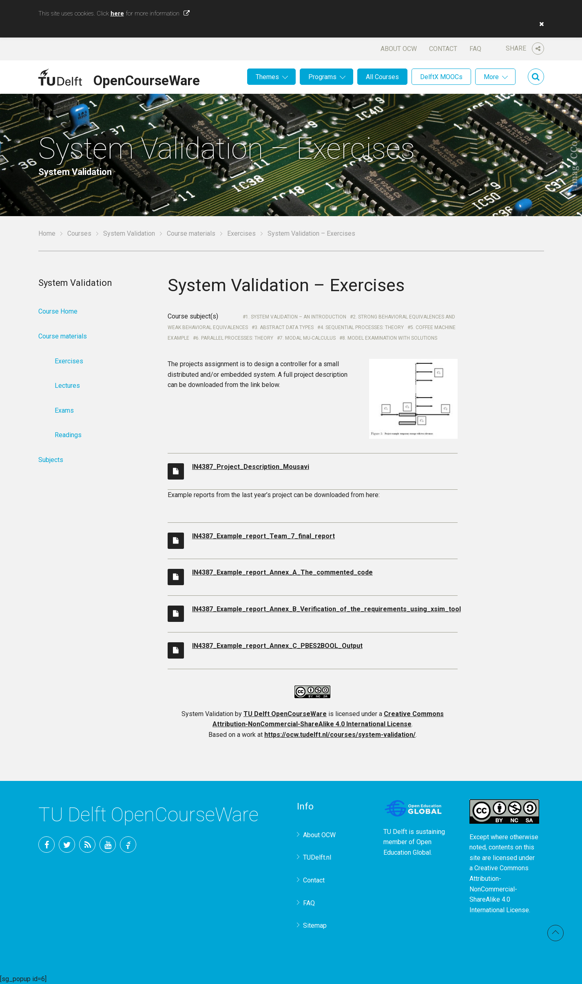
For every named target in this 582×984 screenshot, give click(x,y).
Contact (443, 49)
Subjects (50, 460)
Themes (267, 77)
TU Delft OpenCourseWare (285, 714)
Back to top (555, 933)
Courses (79, 233)
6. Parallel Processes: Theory (234, 338)
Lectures (67, 385)
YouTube (108, 844)
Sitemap (315, 925)
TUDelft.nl (317, 857)
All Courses (382, 77)
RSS (87, 844)
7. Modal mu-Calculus (308, 338)
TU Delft (128, 844)
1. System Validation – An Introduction (296, 317)
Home (46, 233)
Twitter (67, 844)
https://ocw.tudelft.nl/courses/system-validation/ (340, 735)
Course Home (57, 311)
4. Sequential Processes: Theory (362, 327)
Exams (64, 410)
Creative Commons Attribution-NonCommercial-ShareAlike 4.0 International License (499, 888)
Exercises (241, 233)
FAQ (475, 49)
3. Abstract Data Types (284, 327)
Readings (68, 435)
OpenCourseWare (146, 79)
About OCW (399, 49)
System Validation (129, 233)
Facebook (46, 844)
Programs (322, 77)
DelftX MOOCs (441, 77)
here (117, 13)
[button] (539, 24)
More (491, 77)
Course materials (191, 233)
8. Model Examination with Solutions (389, 338)
